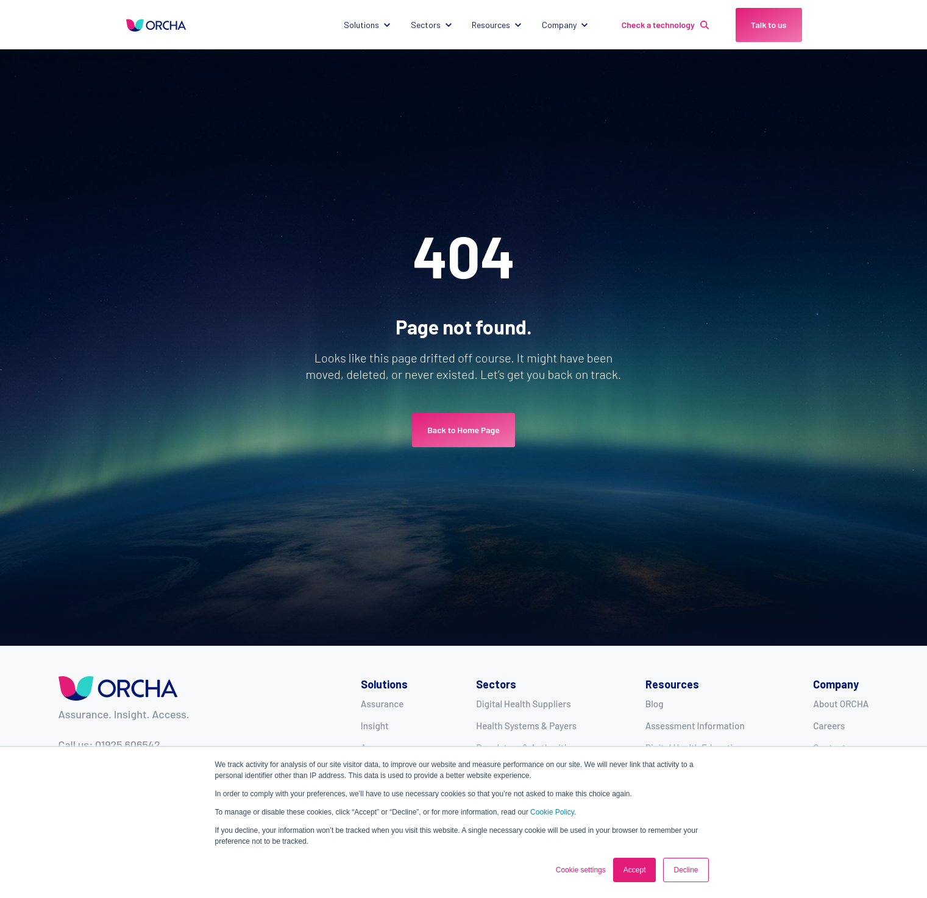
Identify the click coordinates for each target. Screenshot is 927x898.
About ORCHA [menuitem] (840, 703)
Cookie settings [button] (581, 870)
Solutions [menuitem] (384, 684)
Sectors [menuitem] (496, 684)
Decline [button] (685, 870)
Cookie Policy (552, 812)
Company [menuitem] (836, 684)
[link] (156, 24)
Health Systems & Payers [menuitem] (526, 725)
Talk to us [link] (769, 24)
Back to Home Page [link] (463, 430)
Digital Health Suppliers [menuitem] (523, 703)
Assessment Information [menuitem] (695, 725)
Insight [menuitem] (375, 725)
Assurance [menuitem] (382, 703)
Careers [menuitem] (829, 725)
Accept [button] (634, 870)
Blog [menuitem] (654, 703)
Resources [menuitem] (672, 684)
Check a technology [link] (665, 24)
